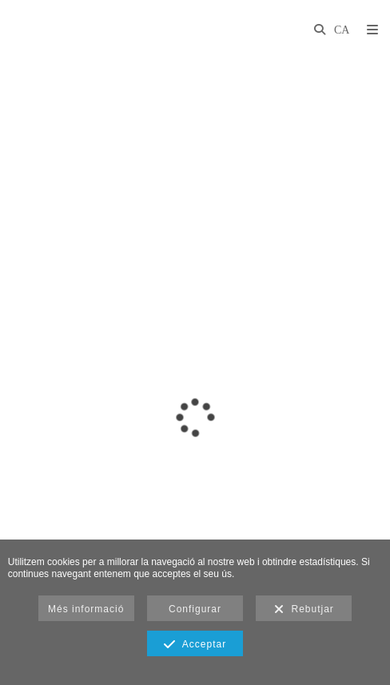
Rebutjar (304, 609)
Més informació (86, 609)
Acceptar (195, 645)
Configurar (195, 609)
